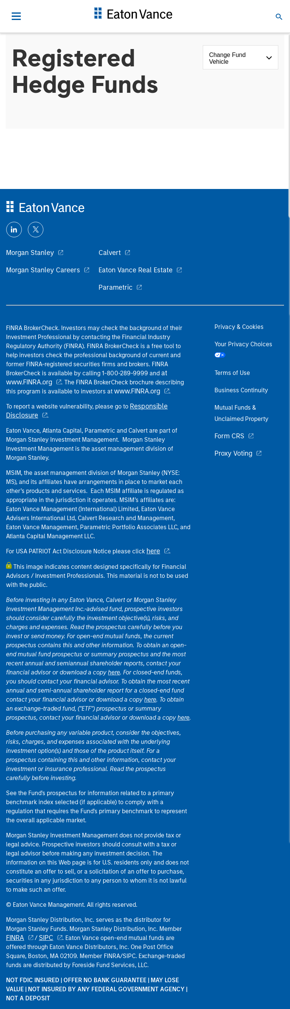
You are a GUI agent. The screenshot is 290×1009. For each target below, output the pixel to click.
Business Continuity (241, 390)
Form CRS (229, 436)
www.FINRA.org (137, 391)
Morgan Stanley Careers (43, 270)
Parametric (116, 287)
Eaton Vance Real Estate (136, 270)
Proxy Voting (233, 453)
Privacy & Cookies (239, 326)
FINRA (15, 938)
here (153, 551)
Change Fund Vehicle (227, 58)
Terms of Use (232, 372)
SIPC (46, 938)
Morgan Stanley (30, 253)
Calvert (110, 253)
